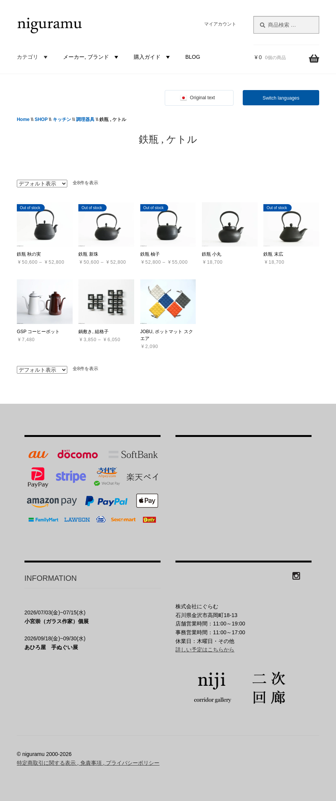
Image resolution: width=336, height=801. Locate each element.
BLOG (192, 57)
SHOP (41, 119)
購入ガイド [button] (153, 56)
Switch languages (281, 98)
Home (23, 119)
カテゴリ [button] (33, 56)
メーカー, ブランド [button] (91, 56)
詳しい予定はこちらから (204, 649)
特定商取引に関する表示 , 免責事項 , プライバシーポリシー (88, 763)
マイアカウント (220, 24)
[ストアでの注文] (42, 183)
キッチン (62, 119)
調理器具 (85, 119)
